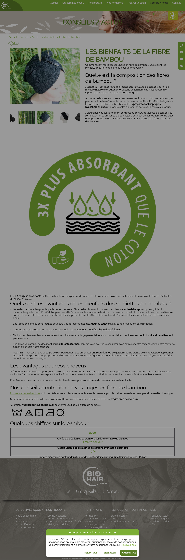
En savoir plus (128, 544)
